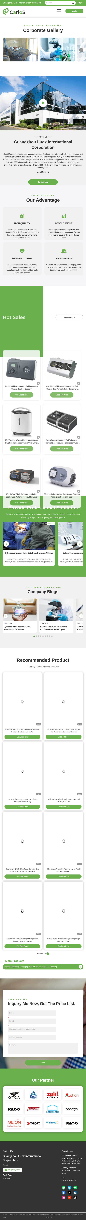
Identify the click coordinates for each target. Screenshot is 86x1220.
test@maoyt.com (12, 1170)
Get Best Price (21, 581)
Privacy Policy (5, 1216)
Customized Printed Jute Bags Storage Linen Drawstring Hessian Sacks (22, 940)
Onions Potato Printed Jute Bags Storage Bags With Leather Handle (63, 940)
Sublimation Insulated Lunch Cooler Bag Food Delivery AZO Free (64, 800)
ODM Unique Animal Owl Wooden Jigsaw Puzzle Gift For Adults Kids (64, 870)
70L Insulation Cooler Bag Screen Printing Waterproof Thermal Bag (22, 800)
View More (43, 172)
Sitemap (12, 1214)
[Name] (73, 2)
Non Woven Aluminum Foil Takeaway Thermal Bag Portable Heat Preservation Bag (62, 573)
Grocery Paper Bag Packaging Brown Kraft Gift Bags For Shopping (30, 967)
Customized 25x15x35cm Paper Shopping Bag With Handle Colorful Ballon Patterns (22, 870)
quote (74, 11)
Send (43, 1063)
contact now (43, 182)
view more (69, 323)
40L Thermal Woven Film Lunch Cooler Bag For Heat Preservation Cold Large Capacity (21, 573)
